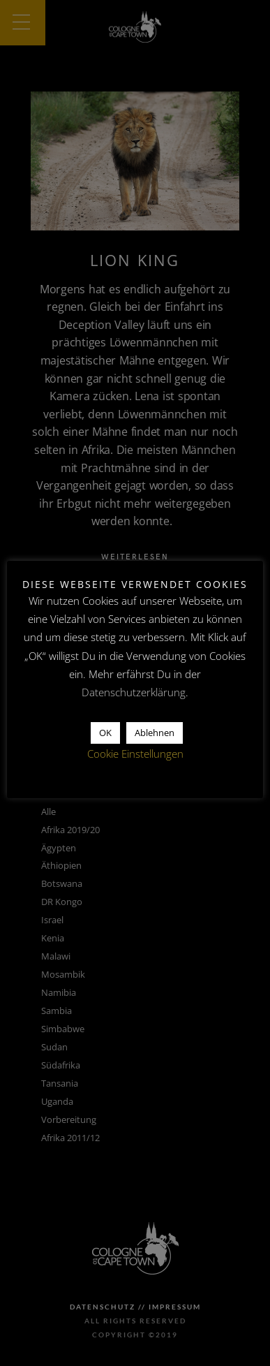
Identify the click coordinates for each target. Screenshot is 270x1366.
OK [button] (105, 732)
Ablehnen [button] (154, 732)
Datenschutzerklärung (134, 692)
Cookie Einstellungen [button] (135, 754)
